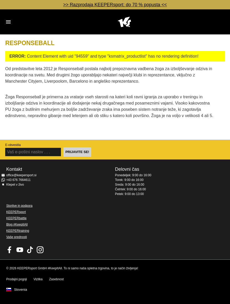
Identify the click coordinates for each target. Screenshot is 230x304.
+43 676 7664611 (18, 180)
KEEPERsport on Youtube (19, 249)
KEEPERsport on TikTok (30, 249)
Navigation (8, 22)
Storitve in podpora (19, 206)
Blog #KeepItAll (17, 224)
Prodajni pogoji (16, 279)
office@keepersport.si (21, 175)
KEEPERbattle (16, 218)
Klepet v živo (15, 184)
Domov (124, 22)
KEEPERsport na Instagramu (40, 249)
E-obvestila (13, 145)
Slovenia (20, 289)
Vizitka (37, 279)
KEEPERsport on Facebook (9, 249)
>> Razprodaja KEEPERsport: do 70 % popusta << (115, 4)
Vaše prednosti (16, 237)
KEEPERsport (16, 212)
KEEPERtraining (17, 231)
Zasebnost (56, 279)
